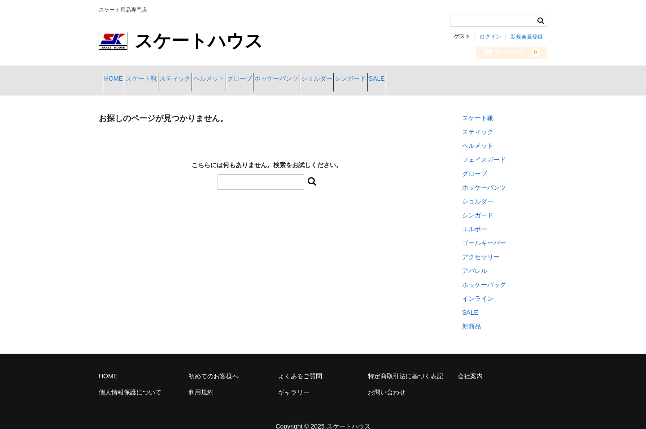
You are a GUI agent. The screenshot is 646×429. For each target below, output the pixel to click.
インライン (477, 291)
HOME (117, 79)
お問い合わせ (387, 385)
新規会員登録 (527, 37)
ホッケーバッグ (484, 278)
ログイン (490, 37)
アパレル (474, 264)
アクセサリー (481, 250)
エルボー (474, 222)
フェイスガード (484, 152)
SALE (508, 79)
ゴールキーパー (484, 236)
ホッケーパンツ (360, 79)
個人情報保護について (130, 385)
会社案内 (470, 369)
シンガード (466, 79)
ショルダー (416, 79)
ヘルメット (260, 79)
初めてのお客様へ (213, 369)
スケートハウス (349, 419)
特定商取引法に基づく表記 (405, 369)
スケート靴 (161, 79)
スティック (211, 79)
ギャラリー (294, 385)
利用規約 (201, 385)
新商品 (471, 319)
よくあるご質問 (300, 369)
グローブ (307, 79)
